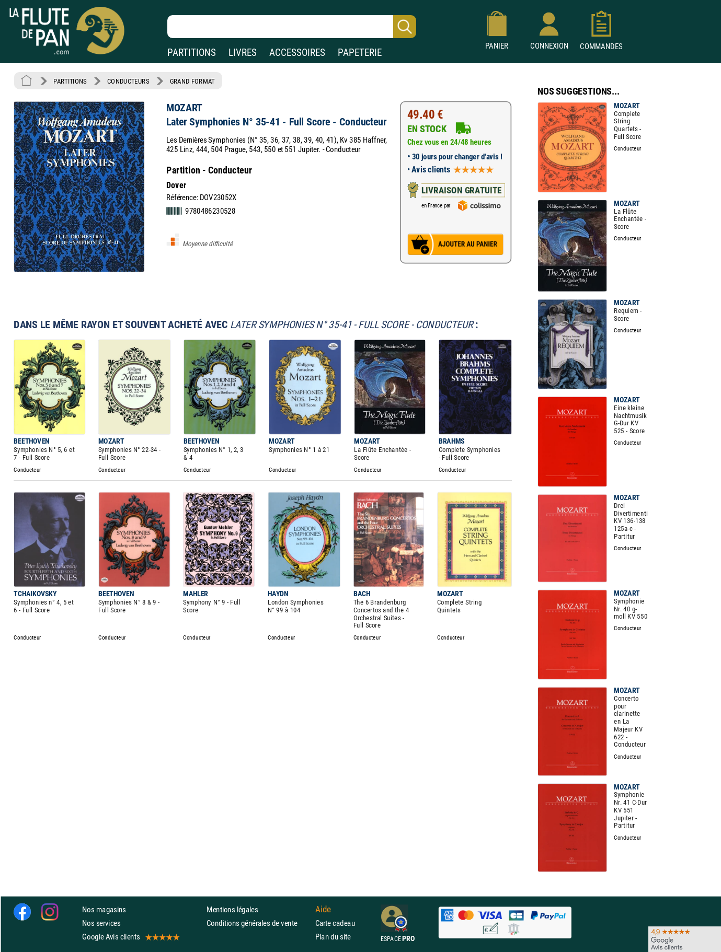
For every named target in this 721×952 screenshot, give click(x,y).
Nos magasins (104, 909)
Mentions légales (232, 909)
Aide (323, 909)
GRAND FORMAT (192, 81)
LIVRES (242, 53)
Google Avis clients (130, 937)
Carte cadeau (335, 923)
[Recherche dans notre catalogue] (291, 26)
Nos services (101, 923)
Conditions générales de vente (259, 923)
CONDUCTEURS (128, 81)
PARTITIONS (191, 53)
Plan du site (333, 937)
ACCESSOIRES (297, 53)
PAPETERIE (360, 53)
